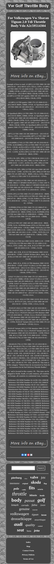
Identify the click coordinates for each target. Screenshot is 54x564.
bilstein (33, 495)
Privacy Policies (28, 555)
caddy (24, 489)
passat (30, 500)
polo (16, 488)
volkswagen (19, 514)
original (25, 484)
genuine (24, 509)
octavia (40, 489)
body (16, 500)
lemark (14, 505)
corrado (25, 505)
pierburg (16, 477)
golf (41, 500)
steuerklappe (40, 520)
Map (28, 546)
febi (43, 477)
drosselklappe (21, 519)
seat (20, 530)
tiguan (35, 514)
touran (35, 510)
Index (28, 542)
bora (29, 531)
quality (30, 525)
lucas (44, 515)
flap (45, 483)
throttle (19, 494)
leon (42, 505)
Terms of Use (28, 559)
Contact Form (28, 550)
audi (18, 524)
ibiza (25, 478)
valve (34, 477)
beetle (42, 496)
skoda (36, 482)
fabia (34, 504)
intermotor (15, 483)
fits (32, 487)
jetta (37, 530)
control (40, 526)
